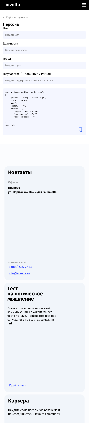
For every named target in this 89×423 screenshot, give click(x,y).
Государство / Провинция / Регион (27, 74)
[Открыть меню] (84, 5)
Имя (5, 28)
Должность (10, 43)
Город (7, 58)
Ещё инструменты (15, 17)
